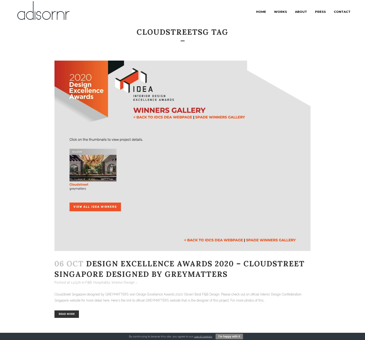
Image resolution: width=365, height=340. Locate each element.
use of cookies (203, 336)
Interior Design (123, 282)
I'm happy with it (229, 336)
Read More (67, 314)
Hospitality (101, 282)
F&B (88, 282)
